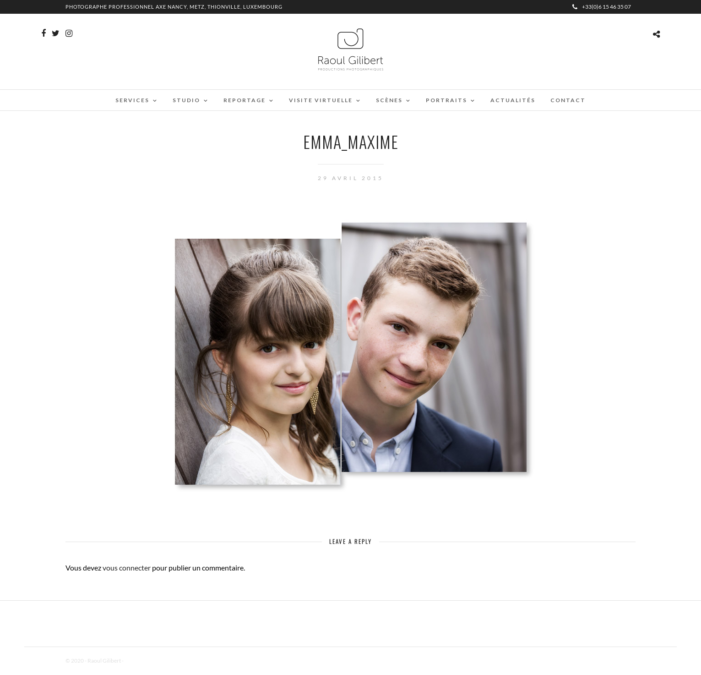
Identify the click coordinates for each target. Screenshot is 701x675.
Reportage (244, 100)
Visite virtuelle (321, 100)
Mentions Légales (145, 660)
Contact (568, 100)
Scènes (389, 100)
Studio (186, 100)
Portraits (446, 100)
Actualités (512, 100)
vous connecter (127, 567)
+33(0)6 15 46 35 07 (601, 6)
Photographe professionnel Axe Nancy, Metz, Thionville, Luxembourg (174, 7)
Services (132, 100)
